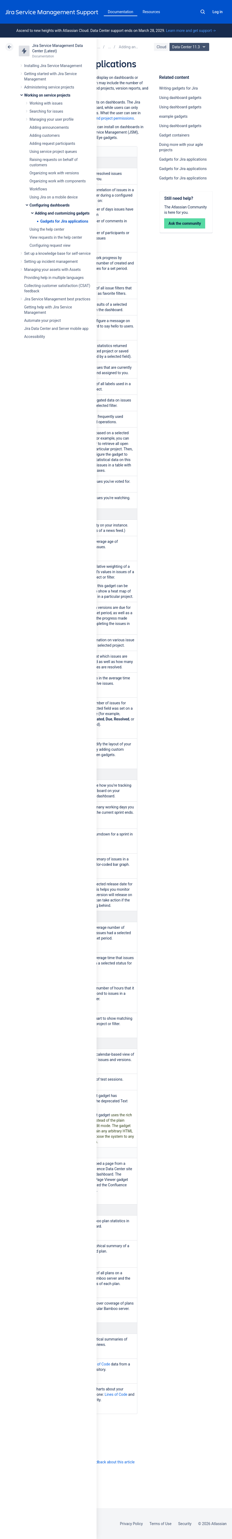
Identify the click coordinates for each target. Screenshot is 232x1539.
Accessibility (34, 336)
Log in (217, 12)
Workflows (38, 189)
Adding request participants (52, 143)
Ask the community (184, 223)
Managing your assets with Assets (52, 269)
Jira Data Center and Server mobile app (56, 328)
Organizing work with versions (54, 173)
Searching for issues (46, 111)
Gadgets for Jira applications (64, 221)
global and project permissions (108, 118)
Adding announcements (49, 127)
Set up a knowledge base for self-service (57, 253)
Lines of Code (98, 1364)
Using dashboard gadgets (180, 97)
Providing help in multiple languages (54, 277)
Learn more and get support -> (191, 30)
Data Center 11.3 (190, 47)
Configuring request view (50, 245)
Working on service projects (47, 95)
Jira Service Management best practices (57, 299)
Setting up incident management (51, 261)
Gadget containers (174, 135)
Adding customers (45, 135)
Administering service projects (49, 87)
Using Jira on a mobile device (54, 197)
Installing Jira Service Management (53, 66)
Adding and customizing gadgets (62, 213)
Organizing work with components (58, 181)
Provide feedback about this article (106, 1462)
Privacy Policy (131, 1524)
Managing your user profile (51, 119)
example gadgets (173, 116)
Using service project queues (53, 151)
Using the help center (47, 229)
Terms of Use (160, 1524)
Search (202, 12)
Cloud (161, 47)
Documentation (120, 12)
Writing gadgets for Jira (178, 88)
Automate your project (42, 320)
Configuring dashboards (49, 205)
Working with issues (46, 103)
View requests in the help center (56, 237)
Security (185, 1524)
